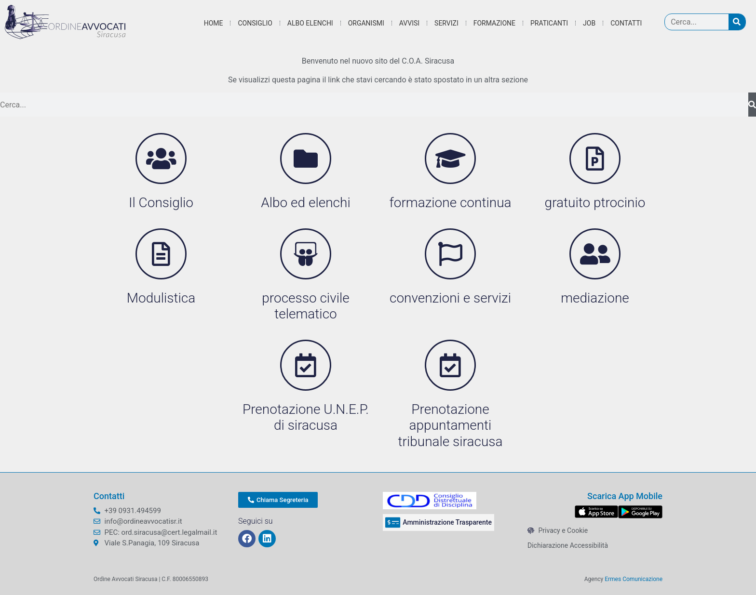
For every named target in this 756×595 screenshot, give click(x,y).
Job (589, 23)
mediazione (595, 298)
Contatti (626, 23)
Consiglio (255, 23)
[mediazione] (595, 253)
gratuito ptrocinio (595, 203)
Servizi (446, 23)
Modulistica (161, 298)
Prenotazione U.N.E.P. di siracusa (306, 417)
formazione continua (450, 203)
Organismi (366, 23)
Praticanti (549, 23)
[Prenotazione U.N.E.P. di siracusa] (305, 365)
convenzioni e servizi (450, 298)
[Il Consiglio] (161, 158)
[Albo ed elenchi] (305, 158)
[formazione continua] (450, 158)
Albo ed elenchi (305, 203)
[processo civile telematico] (305, 253)
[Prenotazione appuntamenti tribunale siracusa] (450, 365)
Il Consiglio (161, 203)
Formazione (494, 23)
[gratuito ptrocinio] (595, 158)
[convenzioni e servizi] (450, 253)
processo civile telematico (305, 306)
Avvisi (409, 23)
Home (213, 23)
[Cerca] (737, 22)
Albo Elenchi (310, 23)
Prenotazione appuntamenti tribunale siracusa (450, 425)
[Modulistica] (161, 253)
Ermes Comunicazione (633, 579)
